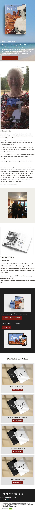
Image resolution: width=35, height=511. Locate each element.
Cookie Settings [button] (4, 508)
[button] (13, 218)
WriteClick (9, 500)
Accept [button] (10, 508)
